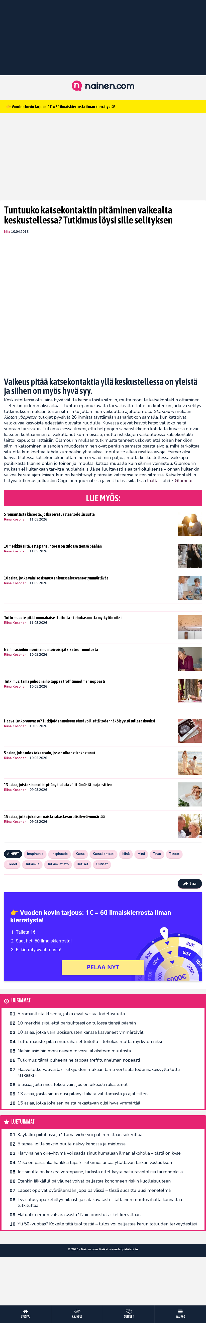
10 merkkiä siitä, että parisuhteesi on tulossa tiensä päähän (53, 546)
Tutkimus (32, 864)
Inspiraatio (35, 854)
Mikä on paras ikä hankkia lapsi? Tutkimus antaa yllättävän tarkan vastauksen (95, 1162)
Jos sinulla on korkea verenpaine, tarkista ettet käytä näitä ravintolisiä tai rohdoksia (100, 1172)
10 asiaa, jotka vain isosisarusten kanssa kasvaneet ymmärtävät (56, 577)
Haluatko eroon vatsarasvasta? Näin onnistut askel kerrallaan (79, 1215)
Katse (80, 854)
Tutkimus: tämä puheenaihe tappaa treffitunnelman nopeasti (54, 681)
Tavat (157, 854)
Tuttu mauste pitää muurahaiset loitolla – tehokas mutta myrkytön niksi (63, 617)
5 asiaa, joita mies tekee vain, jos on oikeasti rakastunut (49, 752)
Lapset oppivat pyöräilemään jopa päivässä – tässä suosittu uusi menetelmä (94, 1190)
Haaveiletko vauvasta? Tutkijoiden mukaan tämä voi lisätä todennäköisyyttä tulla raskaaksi (79, 720)
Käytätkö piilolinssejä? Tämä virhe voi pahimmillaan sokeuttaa (80, 1135)
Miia (7, 232)
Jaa (189, 883)
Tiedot (174, 854)
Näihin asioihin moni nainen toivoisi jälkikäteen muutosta (51, 649)
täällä (152, 481)
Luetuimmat (23, 1122)
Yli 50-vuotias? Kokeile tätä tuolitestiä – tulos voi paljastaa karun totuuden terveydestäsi (107, 1224)
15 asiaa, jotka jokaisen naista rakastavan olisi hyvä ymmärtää (54, 816)
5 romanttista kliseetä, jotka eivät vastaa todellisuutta (49, 514)
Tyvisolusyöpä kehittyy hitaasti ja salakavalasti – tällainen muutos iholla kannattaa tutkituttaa (100, 1202)
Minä (126, 854)
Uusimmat (21, 1001)
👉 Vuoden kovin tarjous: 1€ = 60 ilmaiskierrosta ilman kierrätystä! (60, 106)
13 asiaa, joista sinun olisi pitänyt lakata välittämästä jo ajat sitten (58, 784)
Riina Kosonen (15, 519)
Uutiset (82, 864)
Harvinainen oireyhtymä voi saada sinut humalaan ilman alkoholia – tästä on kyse (99, 1153)
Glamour (184, 481)
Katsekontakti (103, 854)
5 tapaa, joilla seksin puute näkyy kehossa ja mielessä (72, 1144)
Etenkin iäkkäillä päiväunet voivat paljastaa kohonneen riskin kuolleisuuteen (94, 1181)
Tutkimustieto (58, 864)
